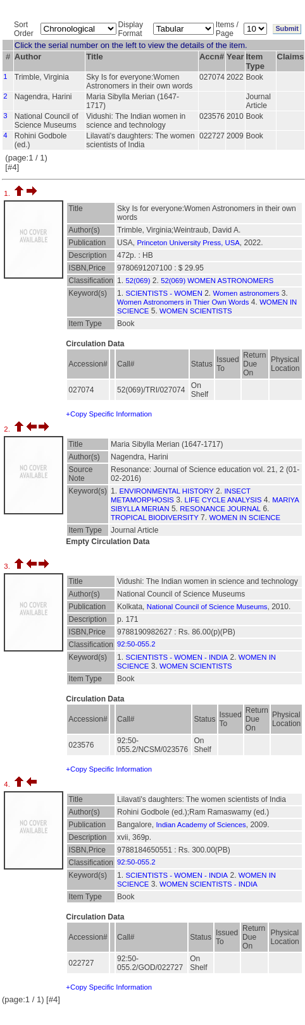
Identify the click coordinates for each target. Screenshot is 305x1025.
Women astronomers (246, 293)
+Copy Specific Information (109, 414)
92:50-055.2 (136, 644)
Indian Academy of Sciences (201, 824)
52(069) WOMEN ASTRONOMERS (217, 280)
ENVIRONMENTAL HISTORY (166, 491)
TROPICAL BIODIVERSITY (155, 517)
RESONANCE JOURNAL (220, 508)
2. (8, 429)
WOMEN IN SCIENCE (244, 517)
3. (8, 566)
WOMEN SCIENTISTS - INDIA (208, 884)
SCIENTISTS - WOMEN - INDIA (176, 657)
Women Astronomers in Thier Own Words (183, 302)
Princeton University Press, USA (188, 242)
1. (8, 193)
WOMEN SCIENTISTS (195, 311)
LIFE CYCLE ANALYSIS (223, 500)
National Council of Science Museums (207, 606)
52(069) (137, 280)
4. (8, 784)
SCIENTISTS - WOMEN (163, 293)
